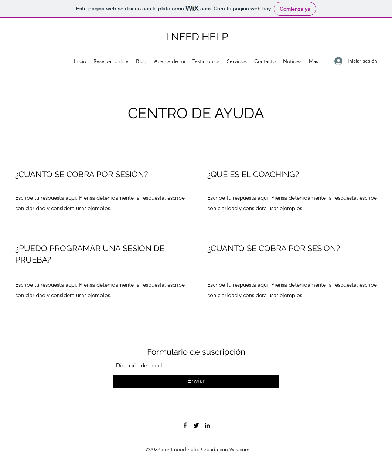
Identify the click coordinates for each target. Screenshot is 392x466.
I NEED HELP (197, 37)
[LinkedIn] (207, 425)
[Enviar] (196, 381)
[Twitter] (196, 425)
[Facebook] (185, 425)
